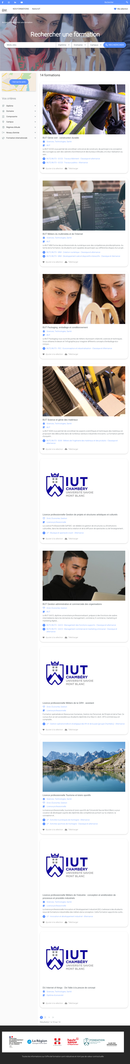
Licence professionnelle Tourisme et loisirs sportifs (67, 795)
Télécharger (71, 168)
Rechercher (115, 45)
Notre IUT (36, 9)
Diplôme (63, 45)
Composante (19, 116)
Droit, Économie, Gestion (55, 518)
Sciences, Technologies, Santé (57, 141)
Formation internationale (19, 138)
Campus (95, 45)
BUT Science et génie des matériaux (60, 420)
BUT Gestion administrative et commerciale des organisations (72, 604)
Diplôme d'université (53, 995)
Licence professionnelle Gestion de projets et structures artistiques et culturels (80, 514)
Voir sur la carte (19, 82)
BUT (46, 145)
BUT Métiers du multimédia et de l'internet (63, 234)
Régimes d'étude (19, 127)
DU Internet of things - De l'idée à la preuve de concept (69, 988)
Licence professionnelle (54, 522)
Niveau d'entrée (19, 132)
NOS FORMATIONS (21, 9)
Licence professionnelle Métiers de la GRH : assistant (68, 703)
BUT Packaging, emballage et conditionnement (65, 327)
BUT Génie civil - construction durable (61, 138)
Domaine (80, 45)
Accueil (5, 22)
